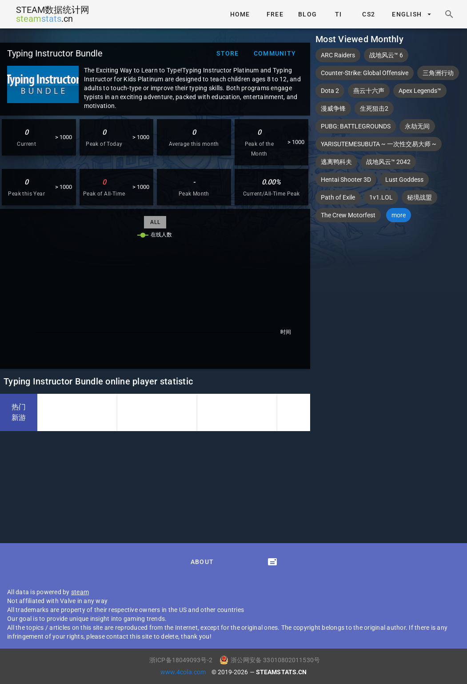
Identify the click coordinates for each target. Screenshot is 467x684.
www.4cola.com (183, 672)
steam (80, 592)
